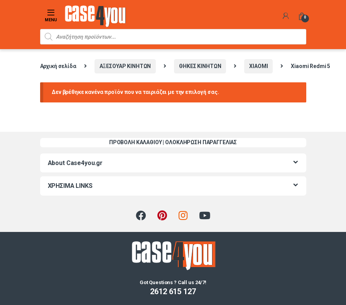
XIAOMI (258, 66)
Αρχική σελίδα (58, 66)
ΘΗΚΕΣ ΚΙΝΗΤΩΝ (200, 66)
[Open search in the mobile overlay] (173, 36)
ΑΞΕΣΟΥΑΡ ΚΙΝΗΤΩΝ (125, 66)
